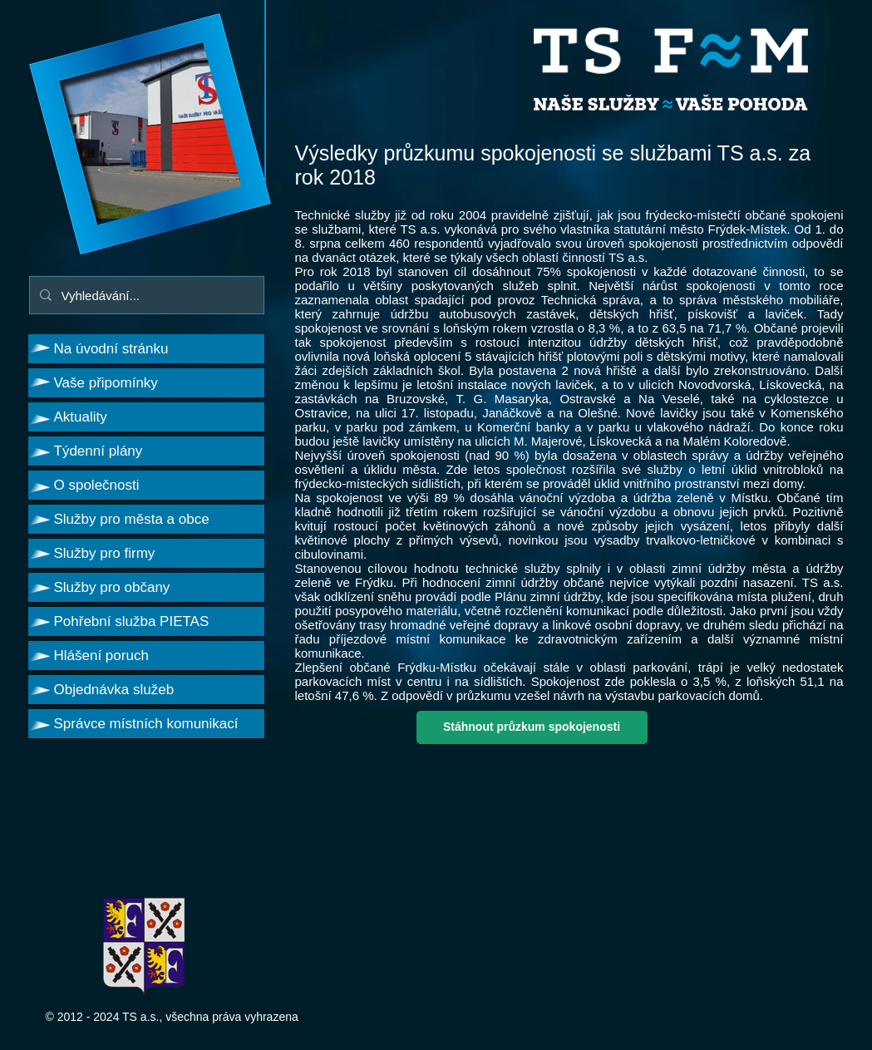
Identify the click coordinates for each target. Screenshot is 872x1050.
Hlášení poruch (101, 655)
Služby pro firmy (104, 553)
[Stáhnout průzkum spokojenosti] (532, 727)
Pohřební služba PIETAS (131, 621)
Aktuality (80, 417)
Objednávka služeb (114, 690)
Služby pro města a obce (131, 519)
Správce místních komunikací (146, 724)
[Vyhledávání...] (145, 295)
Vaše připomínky (106, 383)
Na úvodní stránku (111, 349)
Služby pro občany (112, 587)
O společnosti (97, 485)
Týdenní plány (98, 451)
